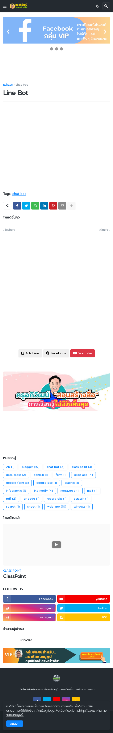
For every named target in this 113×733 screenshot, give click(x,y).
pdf (11, 499)
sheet (33, 507)
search (13, 507)
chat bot (22, 84)
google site (46, 483)
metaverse (70, 491)
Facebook (56, 353)
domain (41, 475)
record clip (56, 499)
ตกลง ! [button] (14, 723)
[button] (5, 6)
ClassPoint (14, 577)
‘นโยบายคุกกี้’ (15, 715)
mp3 (92, 491)
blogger (30, 467)
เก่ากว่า (103, 230)
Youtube (82, 353)
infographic (16, 491)
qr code (31, 499)
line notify (43, 491)
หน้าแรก (8, 84)
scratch (81, 499)
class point (82, 467)
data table (16, 475)
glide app (83, 475)
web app (56, 507)
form (61, 475)
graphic (71, 483)
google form (17, 483)
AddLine (30, 353)
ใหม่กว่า (10, 230)
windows (82, 507)
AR (10, 467)
